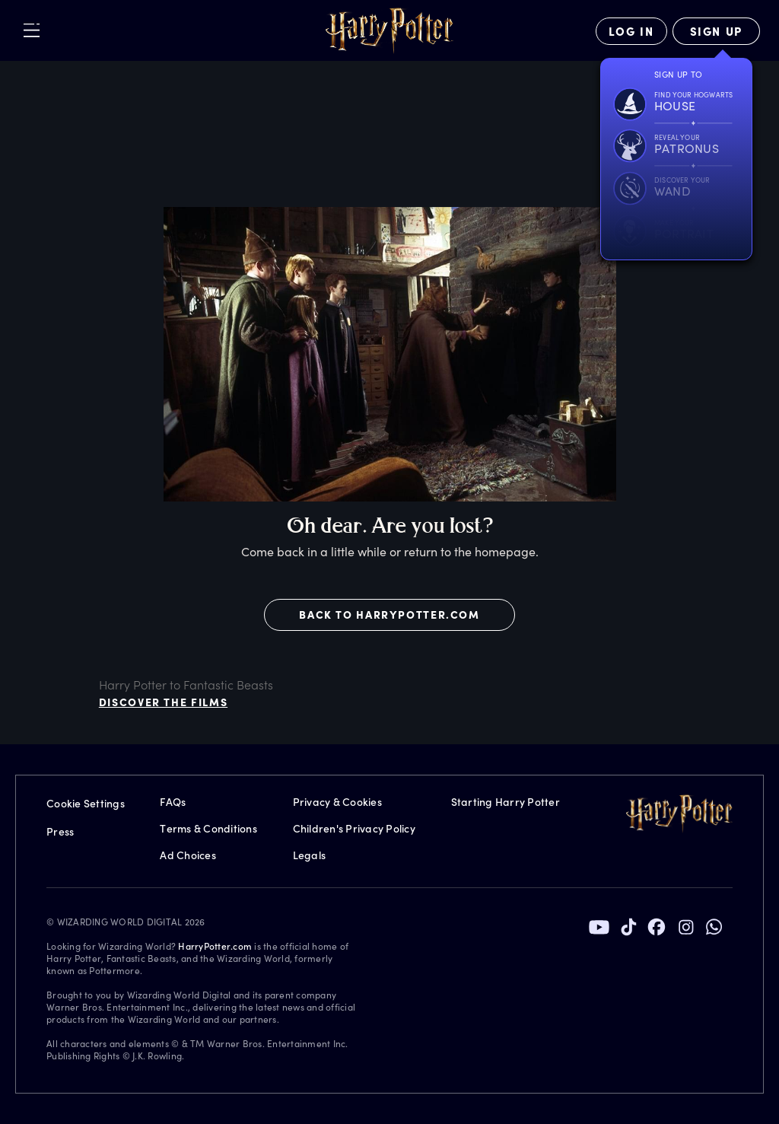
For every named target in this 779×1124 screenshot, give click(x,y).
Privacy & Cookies (337, 801)
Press (60, 831)
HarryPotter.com (215, 946)
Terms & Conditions (208, 828)
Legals (309, 855)
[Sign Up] (716, 31)
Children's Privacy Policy (354, 828)
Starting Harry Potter (505, 801)
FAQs (173, 801)
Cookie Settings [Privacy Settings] (85, 803)
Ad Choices (188, 855)
